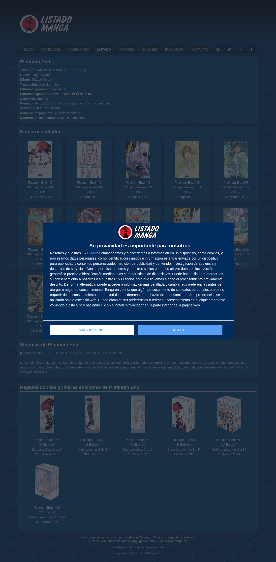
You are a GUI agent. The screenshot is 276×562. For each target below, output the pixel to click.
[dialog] (138, 281)
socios (95, 253)
